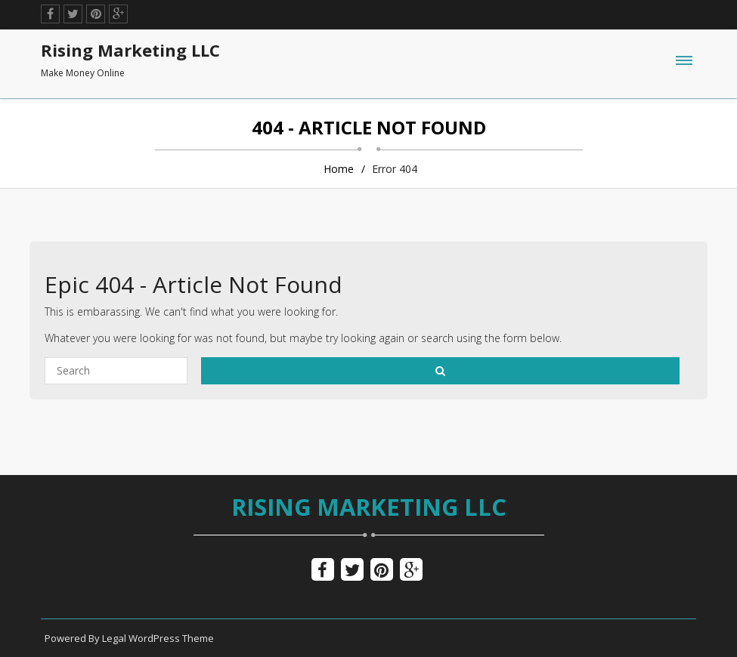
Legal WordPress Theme (158, 638)
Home (339, 169)
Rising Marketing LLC (368, 507)
